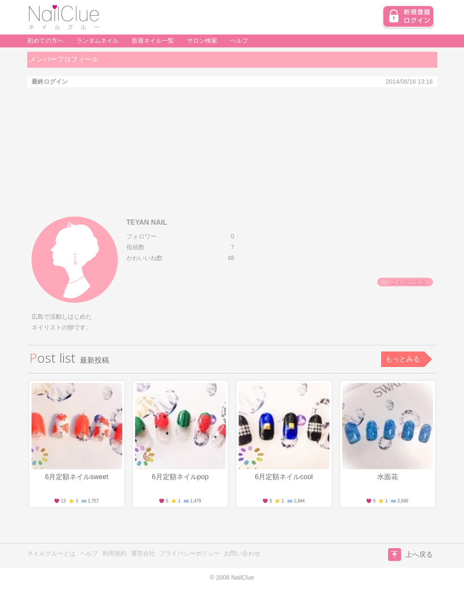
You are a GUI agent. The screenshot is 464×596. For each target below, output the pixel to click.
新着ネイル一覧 (153, 40)
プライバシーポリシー (189, 553)
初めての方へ (45, 40)
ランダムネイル (97, 40)
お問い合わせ (242, 553)
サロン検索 (202, 40)
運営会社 (143, 553)
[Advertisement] (232, 151)
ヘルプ (239, 40)
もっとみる (402, 359)
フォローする (408, 281)
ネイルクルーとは (51, 553)
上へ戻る (410, 554)
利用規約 (114, 553)
